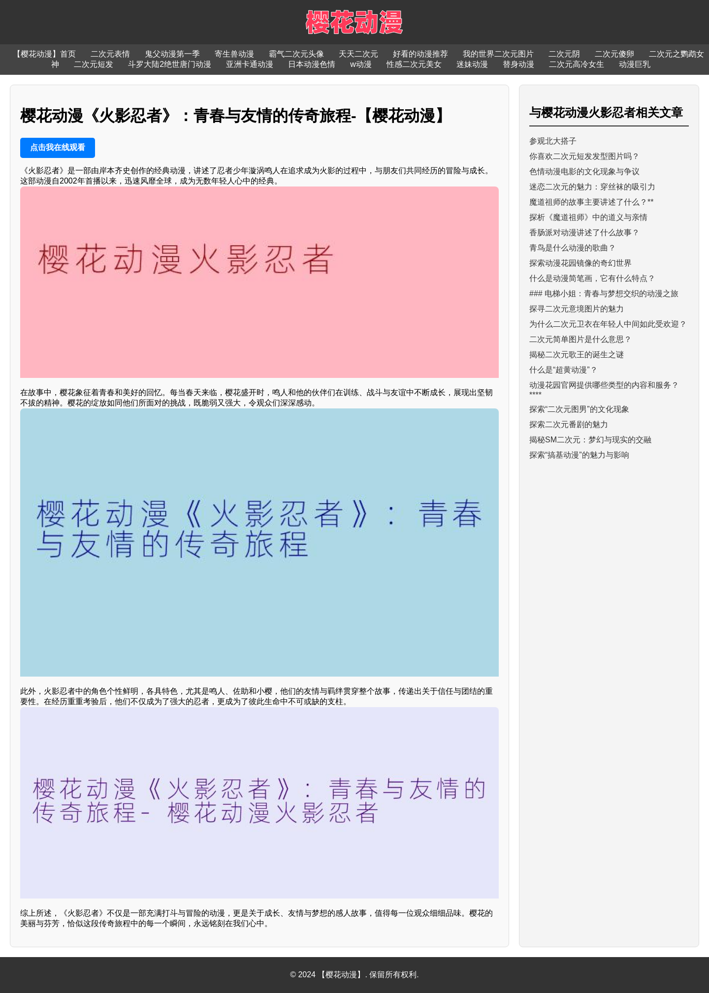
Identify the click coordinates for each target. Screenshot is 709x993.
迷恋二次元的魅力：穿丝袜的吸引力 (592, 187)
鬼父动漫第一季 (172, 54)
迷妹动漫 (472, 64)
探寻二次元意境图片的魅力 (576, 309)
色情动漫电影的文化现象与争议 (584, 171)
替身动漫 (518, 64)
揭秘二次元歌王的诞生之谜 (576, 354)
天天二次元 (358, 54)
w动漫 (361, 64)
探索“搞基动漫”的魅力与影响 (579, 455)
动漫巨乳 (634, 64)
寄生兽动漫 (234, 54)
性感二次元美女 (414, 64)
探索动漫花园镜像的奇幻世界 (580, 263)
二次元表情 (110, 54)
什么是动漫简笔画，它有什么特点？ (592, 278)
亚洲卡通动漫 (249, 64)
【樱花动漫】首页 (44, 54)
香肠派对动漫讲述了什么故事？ (584, 232)
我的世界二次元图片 (498, 54)
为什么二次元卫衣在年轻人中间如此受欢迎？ (608, 324)
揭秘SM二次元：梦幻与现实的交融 (590, 439)
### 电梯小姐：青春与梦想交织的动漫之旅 (603, 293)
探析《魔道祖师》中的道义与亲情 (588, 217)
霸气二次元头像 (296, 54)
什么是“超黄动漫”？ (563, 370)
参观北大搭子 (553, 141)
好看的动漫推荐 (420, 54)
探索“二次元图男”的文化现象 (579, 409)
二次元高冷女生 (576, 64)
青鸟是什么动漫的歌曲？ (572, 248)
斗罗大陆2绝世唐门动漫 (169, 64)
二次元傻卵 (614, 54)
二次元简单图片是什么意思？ (580, 339)
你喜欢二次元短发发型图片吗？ (584, 156)
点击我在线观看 (57, 147)
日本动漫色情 (311, 64)
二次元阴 (564, 54)
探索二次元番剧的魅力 (568, 424)
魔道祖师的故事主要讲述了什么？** (591, 202)
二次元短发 (93, 64)
